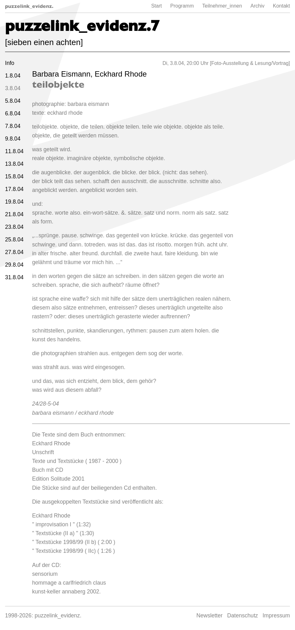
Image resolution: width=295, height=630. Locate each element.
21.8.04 (14, 214)
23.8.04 (14, 227)
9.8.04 (12, 139)
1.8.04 (12, 75)
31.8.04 (14, 277)
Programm (182, 6)
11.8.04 (14, 151)
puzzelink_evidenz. (29, 6)
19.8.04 (14, 202)
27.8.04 (14, 252)
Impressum (276, 615)
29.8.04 (14, 265)
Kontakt (281, 6)
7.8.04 (12, 126)
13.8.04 (14, 164)
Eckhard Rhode (121, 74)
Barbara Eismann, (63, 74)
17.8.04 (14, 189)
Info (9, 63)
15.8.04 (14, 176)
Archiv (257, 6)
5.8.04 (12, 101)
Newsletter (209, 615)
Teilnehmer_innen (222, 6)
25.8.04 (14, 239)
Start (156, 6)
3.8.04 (12, 88)
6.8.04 (12, 113)
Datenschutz (242, 615)
